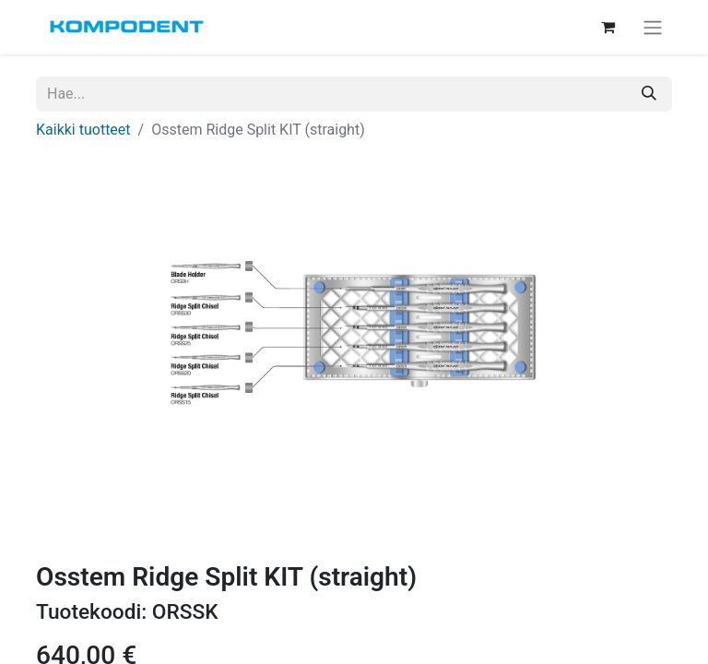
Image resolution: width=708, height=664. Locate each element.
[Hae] (649, 94)
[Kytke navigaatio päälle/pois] (652, 27)
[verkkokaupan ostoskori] (607, 26)
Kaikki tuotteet (83, 129)
